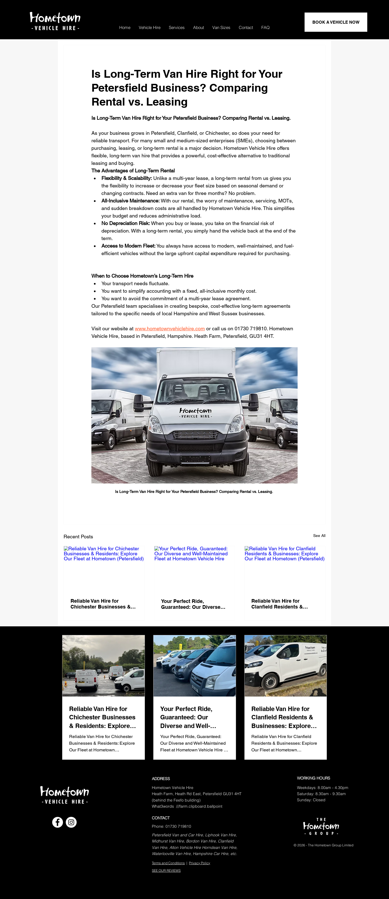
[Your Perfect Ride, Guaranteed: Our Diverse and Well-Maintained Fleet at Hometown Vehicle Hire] (194, 568)
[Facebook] (57, 822)
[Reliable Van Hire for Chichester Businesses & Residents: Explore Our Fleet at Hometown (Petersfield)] (104, 568)
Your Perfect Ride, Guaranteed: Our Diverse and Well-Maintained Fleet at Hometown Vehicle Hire (194, 604)
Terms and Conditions (168, 863)
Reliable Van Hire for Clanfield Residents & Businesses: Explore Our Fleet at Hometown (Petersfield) (281, 604)
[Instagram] (71, 822)
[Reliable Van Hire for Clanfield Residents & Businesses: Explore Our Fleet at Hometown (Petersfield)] (285, 568)
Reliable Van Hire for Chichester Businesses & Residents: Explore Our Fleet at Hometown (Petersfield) (100, 604)
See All (319, 535)
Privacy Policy (199, 863)
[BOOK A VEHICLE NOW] (336, 22)
